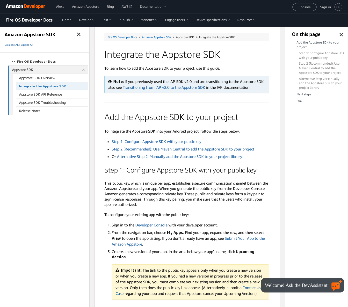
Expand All (27, 44)
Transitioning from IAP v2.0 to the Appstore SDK (164, 87)
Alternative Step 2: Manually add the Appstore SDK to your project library (179, 156)
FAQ (299, 101)
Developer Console (151, 225)
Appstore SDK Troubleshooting (42, 102)
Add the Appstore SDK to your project (318, 45)
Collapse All (12, 44)
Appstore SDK (50, 69)
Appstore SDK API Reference (40, 94)
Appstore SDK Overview (37, 78)
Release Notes (29, 111)
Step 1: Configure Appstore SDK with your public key (156, 141)
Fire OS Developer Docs (29, 20)
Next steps (304, 94)
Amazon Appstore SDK (156, 37)
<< (34, 61)
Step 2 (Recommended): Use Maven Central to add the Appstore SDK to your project (183, 149)
